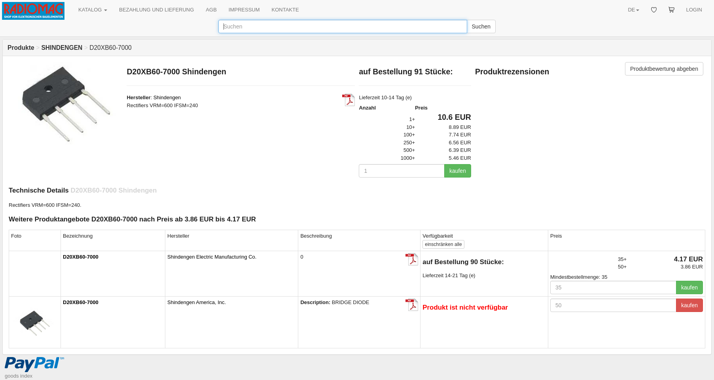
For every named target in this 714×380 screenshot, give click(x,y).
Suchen (481, 26)
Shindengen (167, 97)
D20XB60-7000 (80, 257)
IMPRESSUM (244, 10)
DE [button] (633, 10)
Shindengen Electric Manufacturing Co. (211, 257)
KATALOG (92, 10)
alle (443, 244)
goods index (18, 376)
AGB (211, 10)
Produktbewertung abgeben (664, 69)
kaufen (457, 171)
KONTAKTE (285, 10)
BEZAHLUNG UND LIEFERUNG (156, 10)
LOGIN (694, 10)
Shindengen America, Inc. (196, 302)
